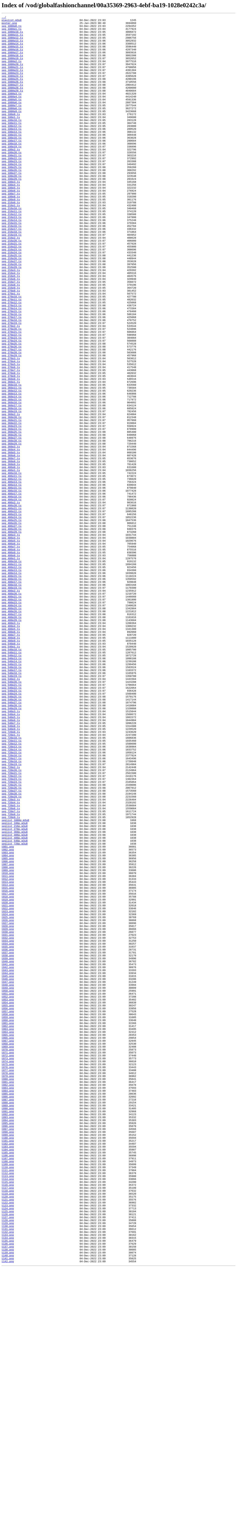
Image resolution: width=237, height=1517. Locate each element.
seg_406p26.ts (11, 625)
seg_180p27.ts (11, 204)
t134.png (8, 1482)
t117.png (8, 1422)
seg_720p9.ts (11, 978)
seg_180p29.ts (11, 212)
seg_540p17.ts (11, 801)
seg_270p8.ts (11, 445)
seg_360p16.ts (11, 480)
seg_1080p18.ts (12, 63)
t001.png (8, 1013)
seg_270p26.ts (11, 413)
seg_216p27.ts (11, 310)
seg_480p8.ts (11, 762)
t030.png (8, 1115)
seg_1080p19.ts (12, 67)
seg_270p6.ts (11, 437)
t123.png (8, 1443)
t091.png (8, 1330)
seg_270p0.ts (11, 346)
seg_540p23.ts (11, 826)
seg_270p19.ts (11, 385)
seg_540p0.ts (11, 769)
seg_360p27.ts (11, 522)
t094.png (8, 1341)
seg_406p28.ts (11, 632)
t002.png (8, 1016)
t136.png (8, 1489)
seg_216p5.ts (11, 328)
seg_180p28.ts (11, 208)
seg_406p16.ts (11, 586)
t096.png (8, 1348)
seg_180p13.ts (11, 152)
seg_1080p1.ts (11, 32)
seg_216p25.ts (11, 303)
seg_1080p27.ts (12, 99)
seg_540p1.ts (11, 773)
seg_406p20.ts (11, 603)
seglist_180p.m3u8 (15, 985)
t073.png (8, 1267)
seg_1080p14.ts (12, 49)
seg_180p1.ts (11, 137)
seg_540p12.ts (11, 783)
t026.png (8, 1101)
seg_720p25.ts (11, 939)
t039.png (8, 1147)
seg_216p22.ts (11, 293)
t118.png (8, 1426)
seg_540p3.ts (11, 850)
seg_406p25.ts (11, 621)
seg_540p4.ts (11, 854)
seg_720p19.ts (11, 914)
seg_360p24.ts (11, 512)
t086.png (8, 1313)
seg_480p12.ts (11, 677)
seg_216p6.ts (11, 332)
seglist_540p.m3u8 (15, 1006)
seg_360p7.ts (11, 547)
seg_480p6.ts (11, 755)
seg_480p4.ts (11, 748)
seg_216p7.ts (11, 335)
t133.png (8, 1479)
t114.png (8, 1412)
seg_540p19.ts (11, 808)
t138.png (8, 1496)
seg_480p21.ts (11, 713)
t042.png (8, 1158)
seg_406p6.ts (11, 649)
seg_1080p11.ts (12, 39)
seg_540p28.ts (11, 843)
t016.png (8, 1066)
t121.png (8, 1436)
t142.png (8, 1510)
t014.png (8, 1059)
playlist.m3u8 (11, 21)
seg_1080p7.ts (11, 123)
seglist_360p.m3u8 (15, 995)
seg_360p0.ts (11, 452)
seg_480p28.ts (11, 737)
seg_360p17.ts (11, 483)
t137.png (8, 1493)
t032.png (8, 1122)
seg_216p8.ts (11, 339)
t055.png (8, 1203)
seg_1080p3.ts (11, 109)
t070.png (8, 1256)
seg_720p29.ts (11, 953)
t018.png (8, 1073)
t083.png (8, 1302)
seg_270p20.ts (11, 392)
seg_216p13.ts (11, 257)
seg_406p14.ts (11, 579)
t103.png (8, 1373)
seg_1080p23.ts (12, 84)
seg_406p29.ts (11, 635)
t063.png (8, 1232)
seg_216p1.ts (11, 243)
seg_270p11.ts (11, 356)
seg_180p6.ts (11, 226)
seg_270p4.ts (11, 430)
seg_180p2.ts (11, 176)
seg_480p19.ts (11, 702)
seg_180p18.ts (11, 169)
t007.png (8, 1034)
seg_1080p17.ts (12, 60)
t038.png (8, 1143)
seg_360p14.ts (11, 473)
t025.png (8, 1098)
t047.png (8, 1175)
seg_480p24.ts (11, 723)
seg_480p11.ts (11, 674)
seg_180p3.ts (11, 215)
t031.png (8, 1119)
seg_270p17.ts (11, 377)
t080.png (8, 1292)
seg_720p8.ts (11, 974)
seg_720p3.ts (11, 956)
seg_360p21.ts (11, 501)
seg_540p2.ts (11, 812)
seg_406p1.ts (11, 561)
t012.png (8, 1052)
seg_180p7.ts (11, 229)
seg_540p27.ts (11, 840)
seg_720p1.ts (11, 879)
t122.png (8, 1440)
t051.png (8, 1189)
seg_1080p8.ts (11, 127)
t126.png (8, 1454)
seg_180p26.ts (11, 201)
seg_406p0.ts (11, 557)
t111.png (8, 1401)
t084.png (8, 1306)
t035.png (8, 1133)
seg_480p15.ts (11, 688)
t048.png (8, 1179)
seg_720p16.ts (11, 903)
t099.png (8, 1359)
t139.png (8, 1500)
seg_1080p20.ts (12, 74)
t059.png (8, 1218)
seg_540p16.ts (11, 797)
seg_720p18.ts (11, 910)
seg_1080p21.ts (12, 77)
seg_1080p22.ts (12, 81)
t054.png (8, 1200)
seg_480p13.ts (11, 681)
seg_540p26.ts (11, 836)
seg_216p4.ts (11, 325)
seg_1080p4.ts (11, 113)
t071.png (8, 1260)
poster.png (9, 24)
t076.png (8, 1278)
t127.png (8, 1458)
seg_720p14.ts (11, 896)
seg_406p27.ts (11, 628)
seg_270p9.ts (11, 448)
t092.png (8, 1334)
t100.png (8, 1362)
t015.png (8, 1062)
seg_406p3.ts (11, 639)
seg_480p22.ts (11, 716)
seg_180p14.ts (11, 155)
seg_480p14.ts (11, 685)
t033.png (8, 1126)
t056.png (8, 1207)
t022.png (8, 1087)
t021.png (8, 1083)
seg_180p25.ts (11, 197)
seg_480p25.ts (11, 727)
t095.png (8, 1345)
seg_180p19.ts (11, 173)
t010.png (8, 1045)
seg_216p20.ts (11, 286)
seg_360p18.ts (11, 487)
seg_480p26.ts (11, 730)
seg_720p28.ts (11, 949)
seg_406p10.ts (11, 565)
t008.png (8, 1038)
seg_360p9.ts (11, 554)
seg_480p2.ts (11, 706)
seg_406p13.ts (11, 575)
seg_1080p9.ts (11, 130)
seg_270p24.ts (11, 406)
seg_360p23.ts (11, 508)
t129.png (8, 1465)
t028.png (8, 1108)
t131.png (8, 1472)
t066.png (8, 1242)
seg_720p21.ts (11, 925)
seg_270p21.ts (11, 395)
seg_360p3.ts (11, 533)
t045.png (8, 1168)
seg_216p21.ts (11, 289)
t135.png (8, 1486)
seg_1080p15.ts (12, 53)
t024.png (8, 1094)
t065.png (8, 1239)
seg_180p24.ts (11, 194)
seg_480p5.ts (11, 752)
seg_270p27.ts (11, 416)
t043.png (8, 1161)
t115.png (8, 1415)
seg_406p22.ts (11, 610)
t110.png (8, 1398)
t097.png (8, 1352)
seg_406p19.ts (11, 596)
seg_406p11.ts (11, 568)
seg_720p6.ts (11, 967)
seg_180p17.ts (11, 166)
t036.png (8, 1136)
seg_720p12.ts (11, 889)
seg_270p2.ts (11, 388)
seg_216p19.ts (11, 279)
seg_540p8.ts (11, 868)
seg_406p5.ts (11, 646)
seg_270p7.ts (11, 441)
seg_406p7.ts (11, 653)
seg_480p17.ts (11, 695)
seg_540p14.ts (11, 790)
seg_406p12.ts (11, 572)
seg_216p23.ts (11, 296)
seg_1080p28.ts (12, 102)
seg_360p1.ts (11, 455)
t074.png (8, 1270)
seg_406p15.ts (11, 582)
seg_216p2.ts (11, 282)
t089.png (8, 1323)
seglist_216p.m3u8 (15, 988)
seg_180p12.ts (11, 148)
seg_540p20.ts (11, 815)
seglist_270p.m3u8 (15, 992)
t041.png (8, 1154)
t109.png (8, 1394)
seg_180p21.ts (11, 183)
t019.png (8, 1076)
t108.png (8, 1390)
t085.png (8, 1309)
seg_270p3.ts (11, 427)
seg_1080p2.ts (11, 70)
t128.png (8, 1461)
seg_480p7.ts (11, 759)
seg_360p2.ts (11, 494)
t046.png (8, 1172)
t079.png (8, 1288)
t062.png (8, 1228)
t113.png (8, 1408)
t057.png (8, 1210)
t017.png (8, 1069)
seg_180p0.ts (11, 134)
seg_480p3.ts (11, 745)
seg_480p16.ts (11, 692)
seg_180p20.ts (11, 180)
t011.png (8, 1048)
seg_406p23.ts (11, 614)
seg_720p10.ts (11, 882)
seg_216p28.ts (11, 314)
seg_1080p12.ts (12, 42)
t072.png (8, 1263)
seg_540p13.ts (11, 787)
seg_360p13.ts (11, 469)
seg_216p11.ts (11, 250)
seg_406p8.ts (11, 656)
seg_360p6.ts (11, 543)
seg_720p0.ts (11, 875)
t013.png (8, 1055)
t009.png (8, 1041)
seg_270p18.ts (11, 381)
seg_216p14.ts (11, 261)
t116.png (8, 1419)
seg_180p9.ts (11, 236)
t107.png (8, 1387)
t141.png (8, 1507)
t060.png (8, 1221)
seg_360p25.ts (11, 515)
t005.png (8, 1027)
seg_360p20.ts (11, 497)
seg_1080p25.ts (12, 92)
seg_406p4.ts (11, 642)
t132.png (8, 1475)
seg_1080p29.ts (12, 106)
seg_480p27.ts (11, 734)
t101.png (8, 1366)
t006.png (8, 1030)
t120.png (8, 1433)
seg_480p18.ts (11, 699)
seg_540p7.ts (11, 865)
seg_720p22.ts (11, 928)
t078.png (8, 1285)
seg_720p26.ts (11, 942)
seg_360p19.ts (11, 490)
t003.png (8, 1020)
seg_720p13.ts (11, 893)
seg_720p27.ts (11, 946)
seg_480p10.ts (11, 670)
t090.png (8, 1327)
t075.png (8, 1274)
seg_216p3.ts (11, 321)
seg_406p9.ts (11, 660)
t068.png (8, 1249)
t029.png (8, 1112)
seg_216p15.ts (11, 264)
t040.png (8, 1150)
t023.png (8, 1090)
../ (4, 17)
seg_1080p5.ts (11, 116)
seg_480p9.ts (11, 766)
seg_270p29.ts (11, 423)
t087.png (8, 1316)
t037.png (8, 1140)
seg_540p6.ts (11, 861)
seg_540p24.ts (11, 829)
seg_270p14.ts (11, 367)
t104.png (8, 1376)
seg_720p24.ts (11, 935)
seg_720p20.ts (11, 921)
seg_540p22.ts (11, 822)
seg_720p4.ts (11, 960)
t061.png (8, 1225)
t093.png (8, 1338)
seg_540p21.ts (11, 819)
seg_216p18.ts (11, 275)
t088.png (8, 1320)
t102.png (8, 1369)
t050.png (8, 1186)
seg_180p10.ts (11, 141)
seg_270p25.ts (11, 409)
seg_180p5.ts (11, 222)
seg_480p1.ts (11, 667)
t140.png (8, 1503)
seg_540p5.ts (11, 857)
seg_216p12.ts (11, 254)
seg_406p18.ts (11, 593)
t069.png (8, 1253)
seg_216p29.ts (11, 317)
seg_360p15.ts (11, 476)
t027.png (8, 1105)
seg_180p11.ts (11, 144)
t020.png (8, 1080)
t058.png (8, 1214)
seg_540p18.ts (11, 805)
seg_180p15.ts (11, 159)
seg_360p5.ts (11, 540)
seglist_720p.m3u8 (15, 1009)
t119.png (8, 1429)
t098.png (8, 1355)
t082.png (8, 1299)
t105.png (8, 1380)
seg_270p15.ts (11, 370)
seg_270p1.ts (11, 349)
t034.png (8, 1129)
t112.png (8, 1405)
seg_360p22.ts (11, 505)
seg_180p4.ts (11, 219)
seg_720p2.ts (11, 917)
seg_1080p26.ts (12, 95)
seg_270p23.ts (11, 402)
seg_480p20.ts (11, 709)
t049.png (8, 1182)
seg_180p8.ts (11, 233)
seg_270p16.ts (11, 374)
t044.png (8, 1165)
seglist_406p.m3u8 (15, 999)
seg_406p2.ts (11, 600)
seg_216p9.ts (11, 342)
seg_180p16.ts (11, 162)
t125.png (8, 1450)
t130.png (8, 1468)
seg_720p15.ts (11, 900)
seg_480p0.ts (11, 663)
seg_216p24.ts (11, 300)
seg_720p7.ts (11, 970)
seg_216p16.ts (11, 268)
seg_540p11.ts (11, 780)
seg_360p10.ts (11, 459)
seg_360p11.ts (11, 462)
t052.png (8, 1193)
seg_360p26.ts (11, 519)
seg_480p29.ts (11, 741)
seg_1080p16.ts (12, 56)
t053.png (8, 1196)
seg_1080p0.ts (11, 28)
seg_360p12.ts (11, 466)
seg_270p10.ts (11, 353)
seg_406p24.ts (11, 617)
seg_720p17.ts (11, 907)
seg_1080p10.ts (12, 35)
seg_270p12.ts (11, 360)
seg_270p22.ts (11, 399)
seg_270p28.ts (11, 420)
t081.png (8, 1295)
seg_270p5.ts (11, 434)
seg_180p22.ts (11, 187)
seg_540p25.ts (11, 833)
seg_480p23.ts (11, 720)
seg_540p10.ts (11, 776)
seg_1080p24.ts (12, 88)
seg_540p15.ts (11, 794)
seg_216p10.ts (11, 247)
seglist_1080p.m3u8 (15, 981)
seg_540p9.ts (11, 872)
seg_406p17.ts (11, 589)
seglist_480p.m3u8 (15, 1002)
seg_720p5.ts (11, 963)
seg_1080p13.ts (12, 46)
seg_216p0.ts (11, 240)
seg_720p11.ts (11, 886)
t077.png (8, 1281)
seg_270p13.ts (11, 363)
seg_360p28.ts (11, 526)
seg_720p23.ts (11, 932)
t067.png (8, 1246)
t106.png (8, 1383)
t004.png (8, 1023)
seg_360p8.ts (11, 550)
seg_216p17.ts (11, 272)
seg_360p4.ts (11, 536)
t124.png (8, 1447)
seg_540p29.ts (11, 847)
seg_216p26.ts (11, 307)
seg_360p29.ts (11, 529)
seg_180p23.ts (11, 190)
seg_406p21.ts (11, 607)
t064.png (8, 1235)
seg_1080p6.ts (11, 120)
